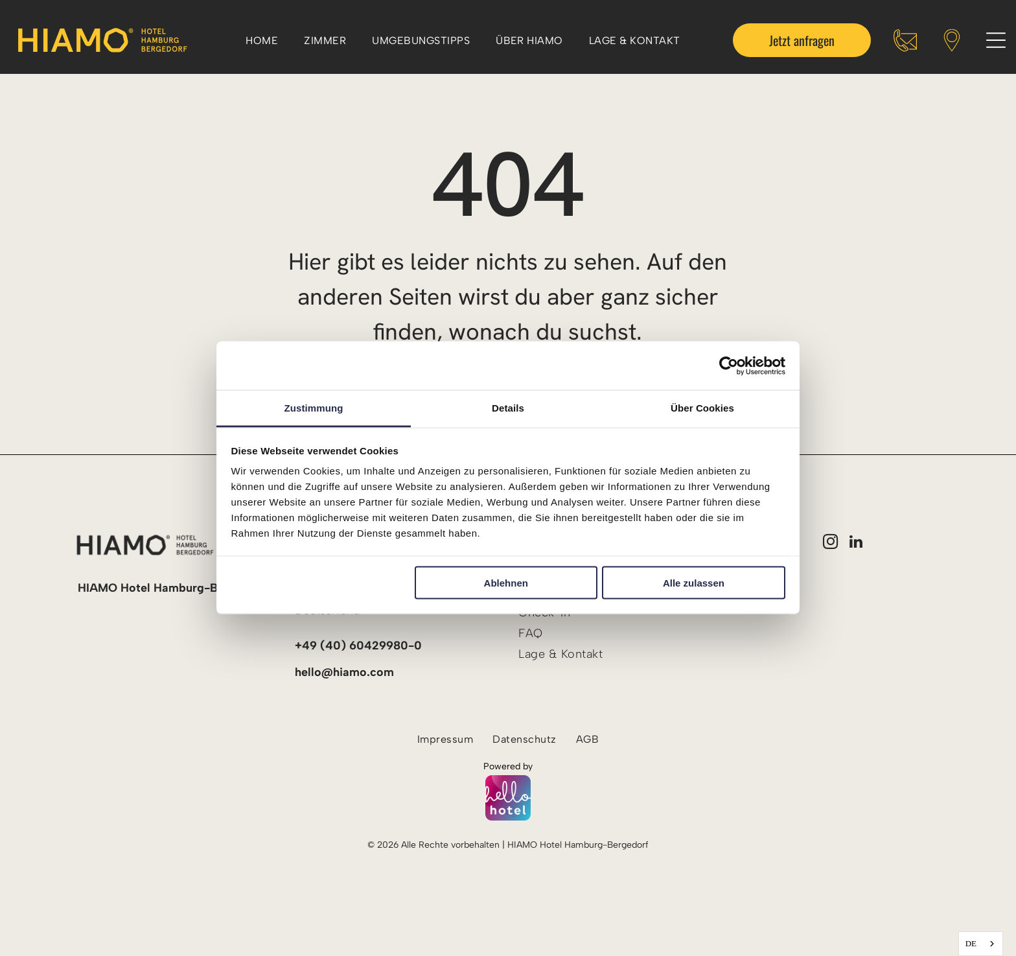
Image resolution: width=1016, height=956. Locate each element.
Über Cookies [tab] (702, 408)
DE (970, 943)
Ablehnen (506, 582)
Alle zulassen (693, 582)
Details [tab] (508, 408)
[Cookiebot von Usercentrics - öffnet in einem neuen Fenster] (728, 365)
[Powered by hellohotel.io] (508, 799)
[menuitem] (262, 39)
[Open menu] (996, 40)
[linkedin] (856, 543)
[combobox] (980, 943)
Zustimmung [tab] (313, 408)
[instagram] (830, 543)
